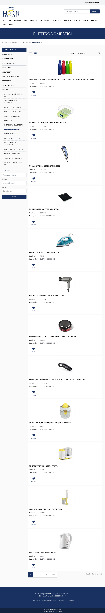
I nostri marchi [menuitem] (72, 21)
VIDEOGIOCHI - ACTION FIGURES (13, 164)
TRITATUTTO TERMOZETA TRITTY (43, 466)
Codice (4, 179)
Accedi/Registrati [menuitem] (92, 2)
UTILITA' (24, 42)
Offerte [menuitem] (7, 21)
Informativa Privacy (38, 600)
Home (4, 42)
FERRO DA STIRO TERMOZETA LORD (45, 252)
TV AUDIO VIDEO (8, 85)
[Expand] (26, 54)
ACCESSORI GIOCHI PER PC (13, 95)
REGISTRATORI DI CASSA (13, 149)
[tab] (31, 53)
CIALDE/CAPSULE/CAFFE (13, 112)
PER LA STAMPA (8, 63)
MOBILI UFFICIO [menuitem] (90, 21)
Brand (4, 187)
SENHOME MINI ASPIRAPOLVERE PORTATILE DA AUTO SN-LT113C (57, 380)
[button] (95, 11)
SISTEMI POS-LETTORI (10, 76)
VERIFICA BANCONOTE (13, 158)
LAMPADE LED (9, 134)
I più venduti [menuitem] (30, 21)
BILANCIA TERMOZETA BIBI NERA (44, 209)
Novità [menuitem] (17, 21)
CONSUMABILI (7, 54)
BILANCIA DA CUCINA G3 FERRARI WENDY (47, 123)
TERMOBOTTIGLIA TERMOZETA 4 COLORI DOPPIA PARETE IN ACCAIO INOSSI (62, 80)
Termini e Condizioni (66, 600)
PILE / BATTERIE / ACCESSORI (10, 144)
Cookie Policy (52, 600)
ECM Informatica (56, 611)
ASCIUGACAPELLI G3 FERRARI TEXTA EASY (48, 296)
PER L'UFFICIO (7, 68)
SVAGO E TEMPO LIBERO (13, 154)
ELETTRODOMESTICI (35, 42)
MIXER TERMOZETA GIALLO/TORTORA (45, 509)
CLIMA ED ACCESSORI (12, 116)
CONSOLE (8, 121)
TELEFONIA (6, 81)
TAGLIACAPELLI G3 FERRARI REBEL (44, 166)
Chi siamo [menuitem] (44, 21)
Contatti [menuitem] (56, 21)
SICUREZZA (6, 72)
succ (53, 575)
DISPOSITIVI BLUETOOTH (13, 125)
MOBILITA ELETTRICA (12, 138)
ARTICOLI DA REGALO (12, 107)
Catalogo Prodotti (13, 42)
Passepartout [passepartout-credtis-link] (56, 609)
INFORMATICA (7, 59)
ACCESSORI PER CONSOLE (10, 102)
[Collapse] (26, 90)
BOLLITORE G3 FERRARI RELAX (42, 552)
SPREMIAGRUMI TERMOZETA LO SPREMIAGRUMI (50, 423)
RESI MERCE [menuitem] (8, 25)
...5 (46, 575)
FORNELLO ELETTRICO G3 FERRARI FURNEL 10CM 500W (53, 336)
